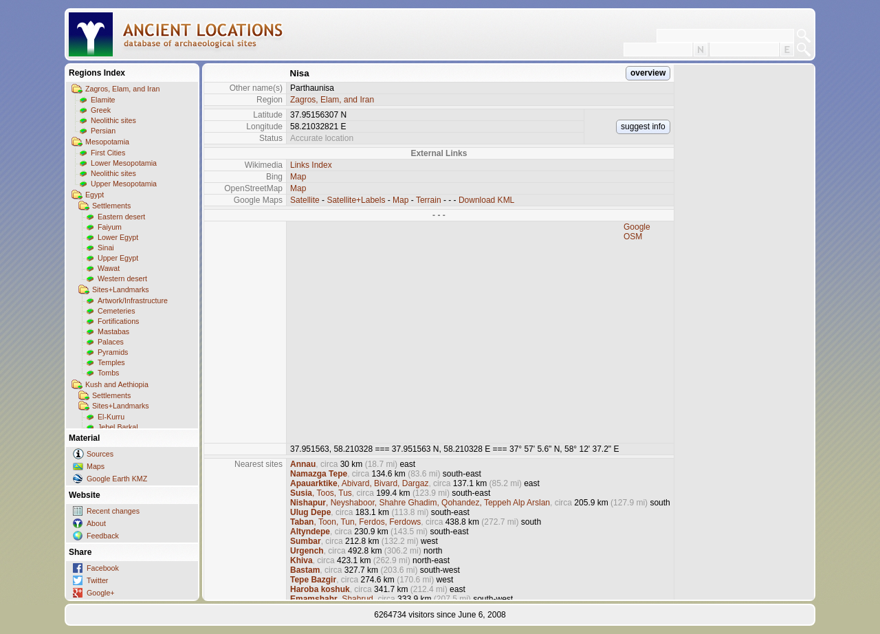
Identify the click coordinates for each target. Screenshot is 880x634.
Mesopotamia (107, 142)
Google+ (101, 593)
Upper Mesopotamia (124, 183)
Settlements (111, 205)
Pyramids (113, 352)
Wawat (109, 268)
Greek (101, 110)
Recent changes (113, 511)
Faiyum (110, 227)
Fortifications (118, 321)
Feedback (103, 536)
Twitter (97, 580)
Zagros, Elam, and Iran (122, 89)
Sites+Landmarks (120, 289)
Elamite (103, 100)
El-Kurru (111, 417)
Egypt (94, 194)
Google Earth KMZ (117, 478)
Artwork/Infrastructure (133, 300)
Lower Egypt (118, 237)
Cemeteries (116, 311)
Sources (100, 454)
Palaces (111, 342)
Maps (95, 466)
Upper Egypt (118, 258)
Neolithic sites (113, 120)
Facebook (103, 568)
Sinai (106, 247)
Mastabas (113, 331)
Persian (103, 131)
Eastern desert (121, 216)
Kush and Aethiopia (116, 384)
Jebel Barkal (118, 427)
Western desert (122, 278)
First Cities (108, 153)
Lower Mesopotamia (124, 163)
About (96, 523)
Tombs (108, 373)
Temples (111, 362)
